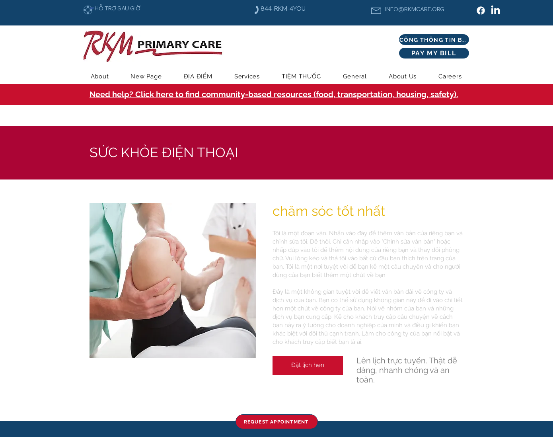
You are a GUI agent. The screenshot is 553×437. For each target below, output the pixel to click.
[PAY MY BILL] (434, 53)
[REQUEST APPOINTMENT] (277, 421)
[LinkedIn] (495, 10)
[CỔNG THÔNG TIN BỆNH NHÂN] (434, 39)
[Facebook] (480, 10)
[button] (247, 76)
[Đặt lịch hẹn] (308, 365)
